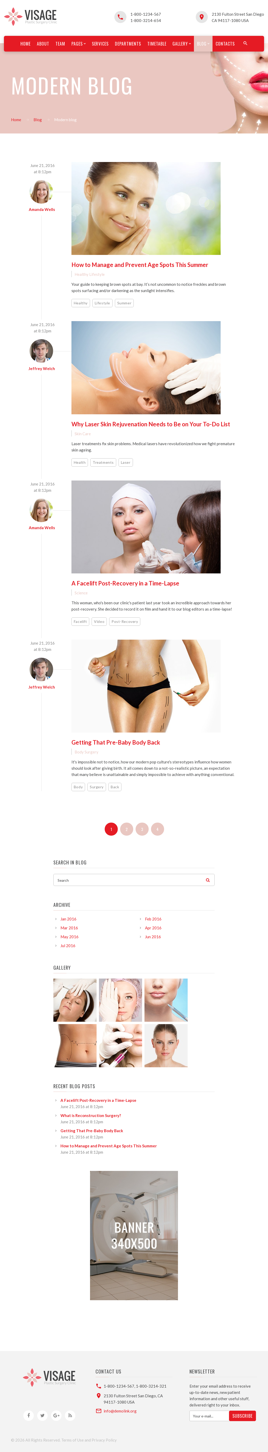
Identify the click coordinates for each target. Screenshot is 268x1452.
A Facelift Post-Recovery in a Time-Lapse (125, 583)
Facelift (80, 621)
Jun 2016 (153, 936)
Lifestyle (102, 303)
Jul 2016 (67, 945)
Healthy (81, 303)
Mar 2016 (69, 927)
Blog (38, 119)
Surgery (97, 787)
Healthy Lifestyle (90, 274)
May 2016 (69, 936)
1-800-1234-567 (145, 14)
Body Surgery (86, 752)
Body (78, 787)
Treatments (103, 462)
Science (81, 592)
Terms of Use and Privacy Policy (89, 1440)
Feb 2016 (153, 919)
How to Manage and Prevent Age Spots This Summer (139, 264)
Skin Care (83, 433)
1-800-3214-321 (151, 1386)
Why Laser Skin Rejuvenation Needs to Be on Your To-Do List (150, 424)
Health (80, 462)
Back (115, 787)
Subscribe (242, 1416)
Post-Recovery (124, 621)
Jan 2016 (68, 919)
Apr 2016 (153, 927)
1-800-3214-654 (145, 20)
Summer (124, 303)
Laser (126, 462)
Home (16, 119)
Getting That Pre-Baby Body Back (115, 742)
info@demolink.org (120, 1411)
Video (99, 621)
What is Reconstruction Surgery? (90, 1115)
